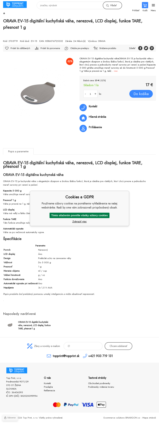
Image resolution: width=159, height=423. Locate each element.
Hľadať (113, 5)
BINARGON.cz (132, 417)
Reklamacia (49, 390)
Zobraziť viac (79, 221)
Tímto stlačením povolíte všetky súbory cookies (79, 215)
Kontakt (47, 383)
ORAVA (101, 41)
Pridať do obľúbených (20, 48)
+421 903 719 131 (100, 356)
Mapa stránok (149, 417)
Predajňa (48, 387)
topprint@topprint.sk (66, 356)
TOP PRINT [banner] (17, 4)
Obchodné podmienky (99, 383)
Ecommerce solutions (114, 417)
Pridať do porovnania (50, 48)
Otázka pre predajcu (79, 48)
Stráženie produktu (107, 48)
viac (116, 71)
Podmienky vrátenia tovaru (101, 387)
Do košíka (141, 93)
